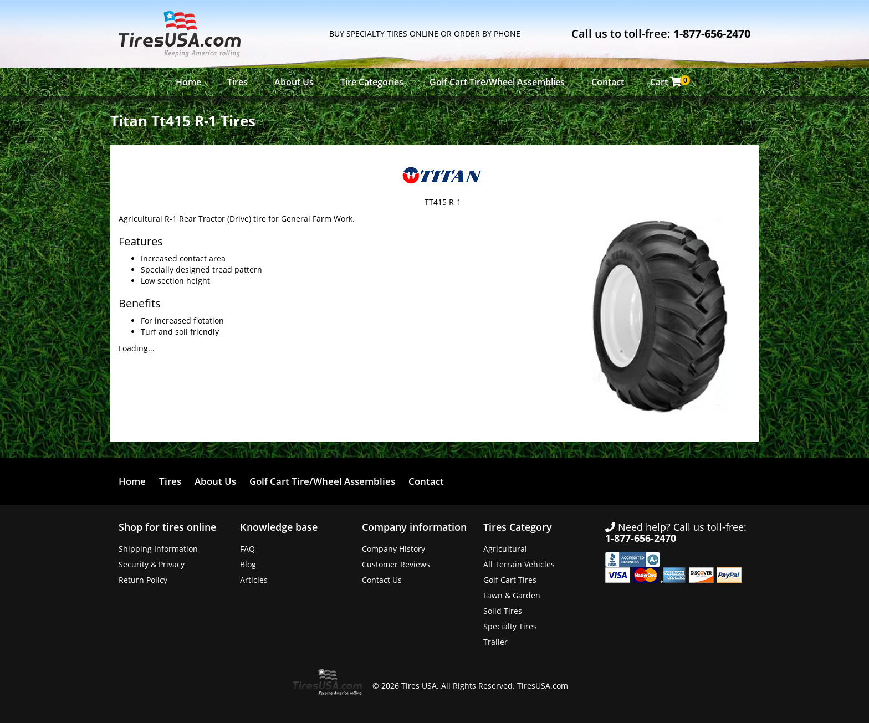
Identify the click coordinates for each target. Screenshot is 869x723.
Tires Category (517, 527)
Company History (393, 548)
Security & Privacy (152, 564)
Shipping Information (158, 548)
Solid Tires (502, 611)
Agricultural (505, 548)
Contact (607, 82)
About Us (294, 82)
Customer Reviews (396, 564)
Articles (254, 580)
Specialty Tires (510, 626)
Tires (237, 82)
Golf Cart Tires (509, 580)
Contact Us (382, 580)
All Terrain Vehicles (519, 564)
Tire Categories (371, 82)
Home (188, 82)
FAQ (247, 548)
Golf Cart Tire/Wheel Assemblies (497, 82)
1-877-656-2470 (711, 33)
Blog (248, 564)
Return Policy (143, 580)
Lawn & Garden (511, 595)
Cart (668, 81)
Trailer (495, 642)
